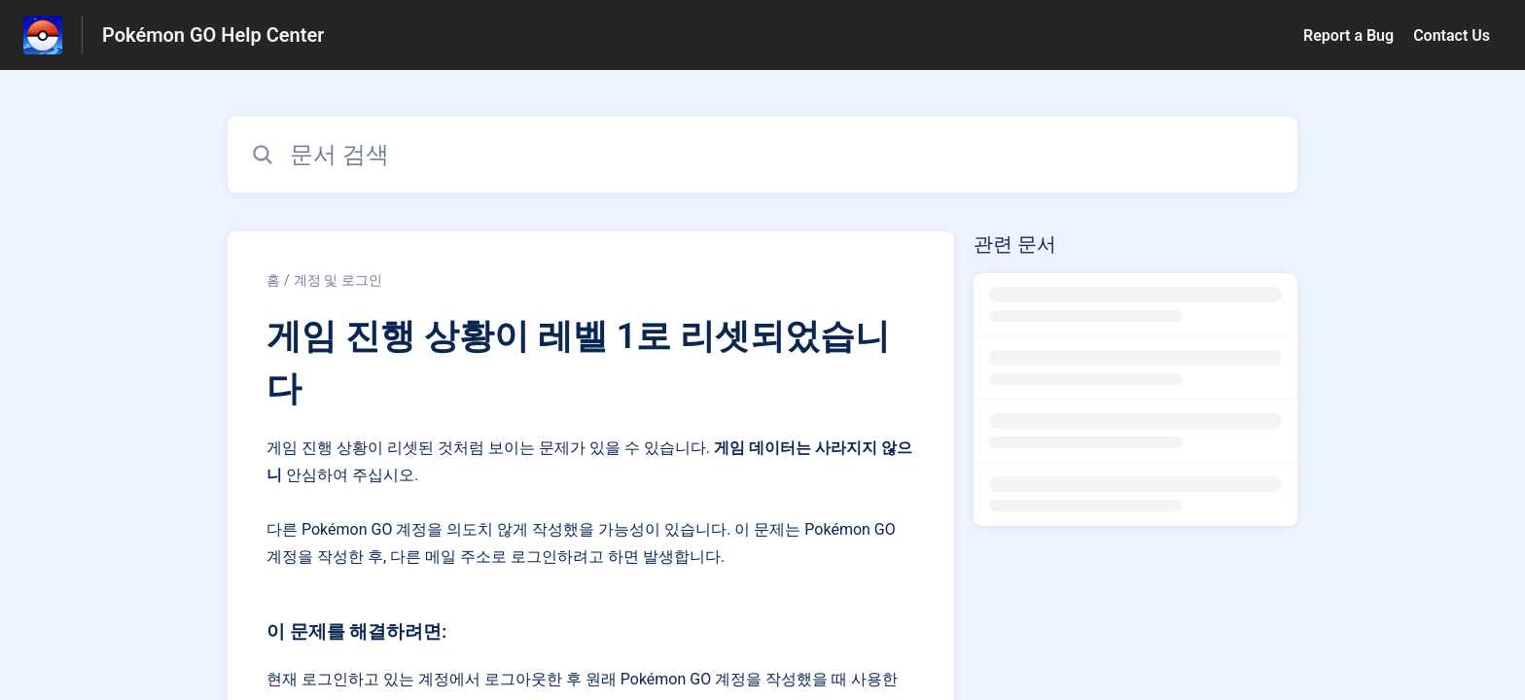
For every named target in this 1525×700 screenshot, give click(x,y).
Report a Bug (1348, 35)
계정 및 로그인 (338, 280)
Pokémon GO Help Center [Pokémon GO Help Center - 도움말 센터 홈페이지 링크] (213, 35)
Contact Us (1451, 35)
